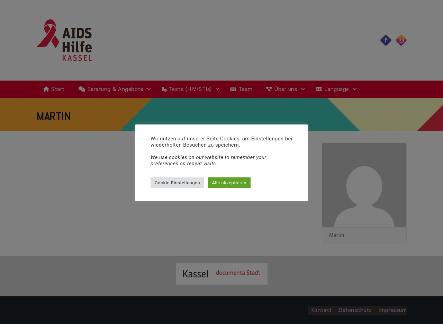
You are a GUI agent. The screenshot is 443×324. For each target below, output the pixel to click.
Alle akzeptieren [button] (229, 182)
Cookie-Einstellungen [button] (177, 182)
